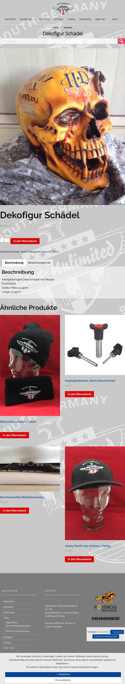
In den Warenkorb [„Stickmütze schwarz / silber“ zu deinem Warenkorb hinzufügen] (14, 435)
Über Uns (9, 648)
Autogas (8, 637)
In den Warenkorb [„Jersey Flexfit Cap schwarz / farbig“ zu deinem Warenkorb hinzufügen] (79, 559)
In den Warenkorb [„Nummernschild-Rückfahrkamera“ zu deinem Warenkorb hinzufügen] (14, 510)
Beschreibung (14, 262)
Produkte (68, 28)
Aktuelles (8, 607)
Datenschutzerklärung (17, 631)
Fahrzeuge (9, 612)
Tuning (7, 642)
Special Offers (50, 251)
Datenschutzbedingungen (106, 636)
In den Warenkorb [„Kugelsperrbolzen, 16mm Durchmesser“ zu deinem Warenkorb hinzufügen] (79, 394)
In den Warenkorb (25, 241)
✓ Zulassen (117, 632)
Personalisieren (63, 680)
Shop (6, 618)
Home (56, 28)
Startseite (9, 601)
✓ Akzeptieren (63, 674)
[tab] (14, 262)
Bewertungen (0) (39, 262)
